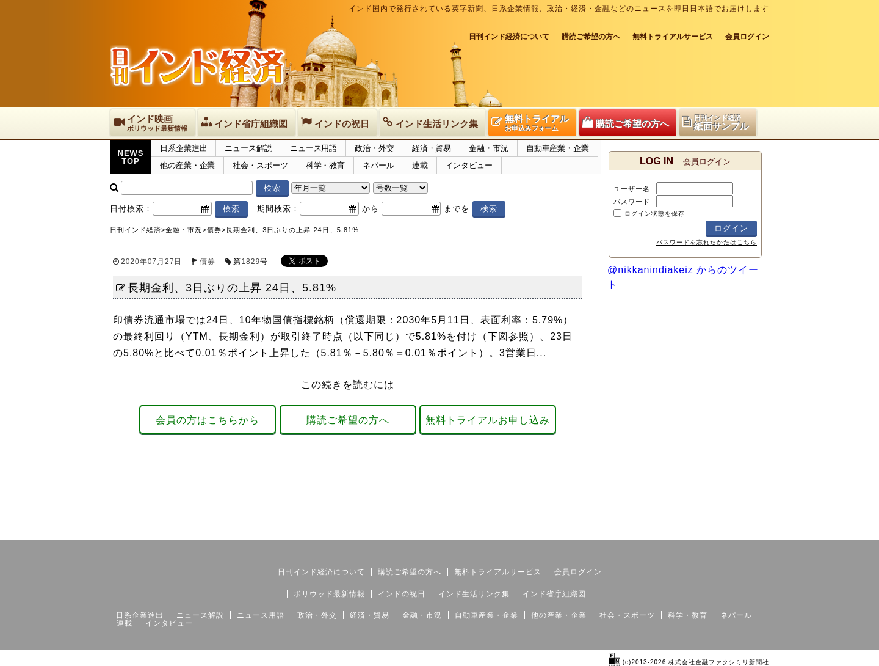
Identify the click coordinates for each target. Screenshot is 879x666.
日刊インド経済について (509, 36)
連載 (420, 165)
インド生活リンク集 (474, 594)
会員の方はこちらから (207, 420)
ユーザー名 (631, 188)
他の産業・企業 (187, 165)
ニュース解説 (248, 148)
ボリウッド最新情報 (329, 594)
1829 (250, 261)
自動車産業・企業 (557, 148)
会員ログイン (747, 36)
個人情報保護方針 (740, 529)
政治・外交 (374, 148)
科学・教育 (325, 165)
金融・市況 (488, 148)
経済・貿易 (432, 148)
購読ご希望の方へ (591, 36)
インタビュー (469, 165)
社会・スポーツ (260, 165)
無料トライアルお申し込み (487, 420)
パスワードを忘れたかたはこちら (706, 242)
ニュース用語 (313, 148)
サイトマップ (676, 529)
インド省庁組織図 (554, 594)
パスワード (631, 201)
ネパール (378, 165)
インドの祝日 (401, 594)
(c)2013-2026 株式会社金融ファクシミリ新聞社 (689, 662)
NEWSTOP (131, 157)
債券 (207, 261)
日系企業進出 (183, 148)
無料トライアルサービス (672, 36)
